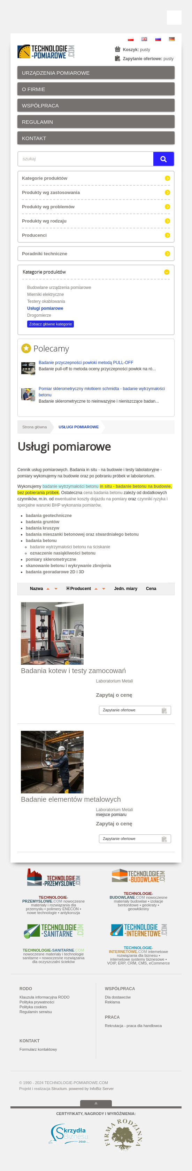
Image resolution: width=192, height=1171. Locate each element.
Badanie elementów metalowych (71, 799)
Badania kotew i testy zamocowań (73, 671)
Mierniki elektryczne (45, 294)
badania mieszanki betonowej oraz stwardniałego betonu (82, 534)
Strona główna (34, 427)
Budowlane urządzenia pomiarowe (59, 287)
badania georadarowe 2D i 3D (55, 572)
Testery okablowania (46, 301)
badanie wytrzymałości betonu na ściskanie (70, 546)
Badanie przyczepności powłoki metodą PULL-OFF (86, 362)
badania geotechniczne (49, 515)
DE (172, 39)
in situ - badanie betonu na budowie (135, 486)
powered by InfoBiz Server (91, 1089)
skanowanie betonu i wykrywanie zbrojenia (68, 565)
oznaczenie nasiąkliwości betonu (62, 553)
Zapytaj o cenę (114, 695)
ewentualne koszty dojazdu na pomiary (91, 498)
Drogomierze (39, 315)
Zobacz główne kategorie (50, 324)
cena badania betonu (102, 492)
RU (158, 39)
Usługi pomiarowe (45, 308)
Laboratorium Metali (114, 681)
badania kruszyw (42, 528)
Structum (59, 1089)
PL (130, 39)
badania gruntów (42, 521)
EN (144, 39)
